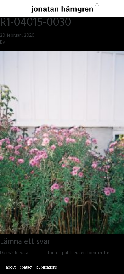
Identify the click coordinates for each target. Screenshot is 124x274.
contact (26, 267)
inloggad (37, 253)
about (11, 267)
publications (46, 267)
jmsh (10, 42)
